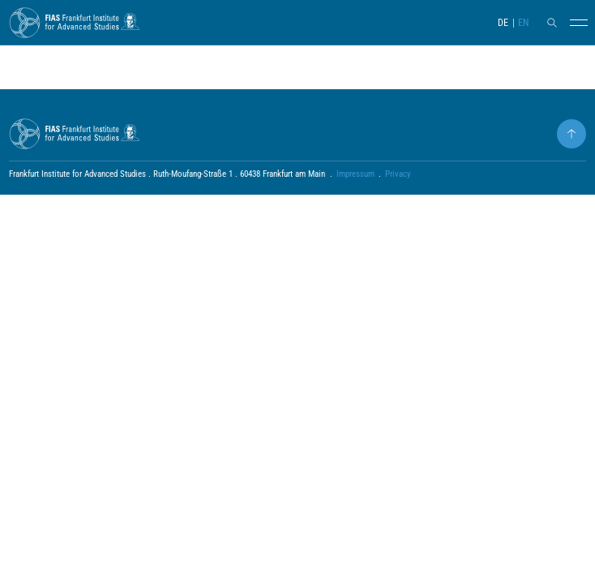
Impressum (355, 174)
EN (523, 22)
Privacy (398, 174)
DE (503, 22)
